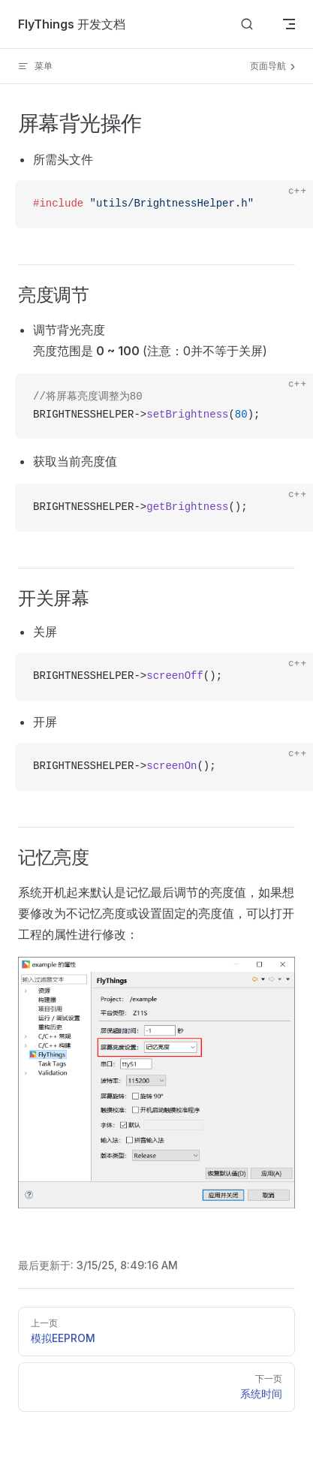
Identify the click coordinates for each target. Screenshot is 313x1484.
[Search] (247, 24)
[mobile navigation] (289, 24)
